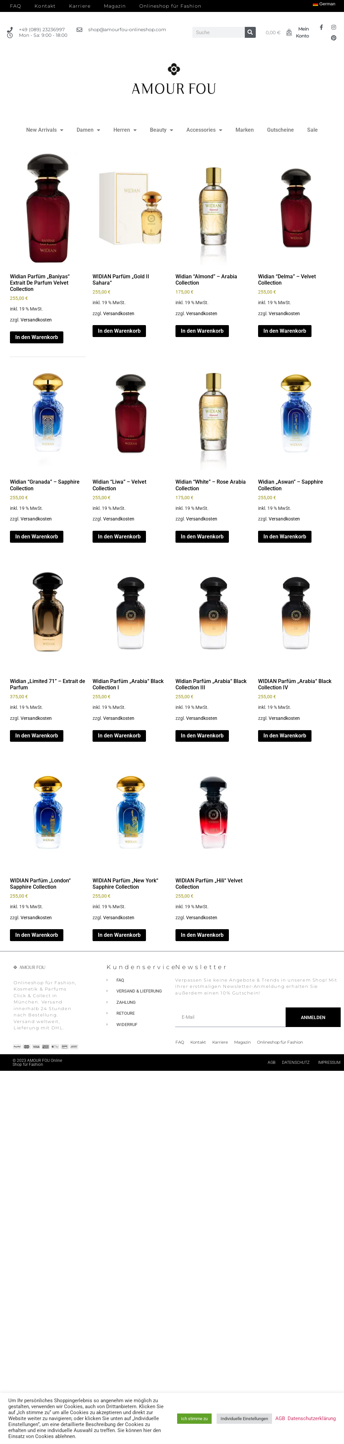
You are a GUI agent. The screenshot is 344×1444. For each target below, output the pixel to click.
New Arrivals (44, 130)
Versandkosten (36, 320)
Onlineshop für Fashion (170, 6)
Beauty (161, 130)
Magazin (115, 6)
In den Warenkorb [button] (36, 337)
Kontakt (45, 6)
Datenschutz (296, 1062)
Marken (245, 130)
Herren (125, 130)
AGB (271, 1062)
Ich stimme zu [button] (194, 1418)
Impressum (329, 1062)
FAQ (15, 6)
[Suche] (250, 32)
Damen (88, 130)
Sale (312, 130)
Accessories (204, 130)
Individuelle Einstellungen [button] (244, 1418)
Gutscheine (280, 130)
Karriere (80, 6)
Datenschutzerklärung (312, 1418)
